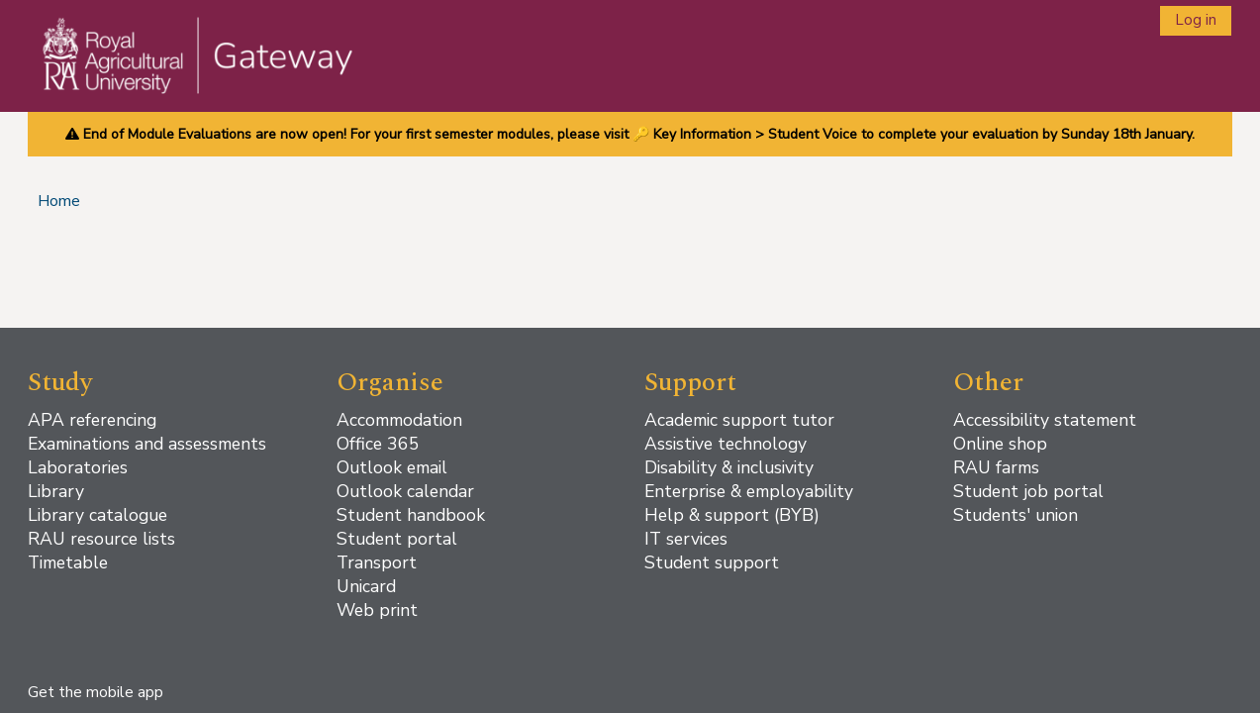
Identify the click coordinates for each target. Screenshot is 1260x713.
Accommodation (399, 420)
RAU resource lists (101, 539)
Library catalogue (97, 515)
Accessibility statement (1044, 420)
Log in (1195, 20)
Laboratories (78, 467)
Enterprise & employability (748, 491)
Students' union (1015, 515)
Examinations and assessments (147, 444)
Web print (377, 610)
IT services (685, 539)
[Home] (184, 75)
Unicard (366, 586)
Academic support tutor (739, 420)
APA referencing (92, 420)
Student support (711, 562)
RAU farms (996, 467)
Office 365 (378, 444)
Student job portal (1028, 491)
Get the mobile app (95, 692)
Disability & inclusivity (729, 467)
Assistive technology (725, 444)
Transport (377, 562)
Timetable (68, 562)
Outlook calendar (405, 491)
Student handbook (411, 515)
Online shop (1000, 444)
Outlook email (392, 467)
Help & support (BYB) (732, 515)
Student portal (397, 539)
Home (59, 201)
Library (56, 491)
